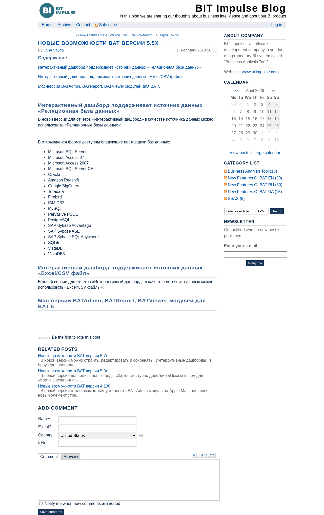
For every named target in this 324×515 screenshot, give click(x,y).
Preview (71, 456)
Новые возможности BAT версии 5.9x (73, 371)
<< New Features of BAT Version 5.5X (101, 35)
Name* (44, 419)
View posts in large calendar (255, 153)
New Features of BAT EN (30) (255, 178)
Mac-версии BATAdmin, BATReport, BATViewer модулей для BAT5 (99, 86)
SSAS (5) (236, 198)
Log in (276, 25)
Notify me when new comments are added (82, 503)
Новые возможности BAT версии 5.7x (73, 356)
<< (237, 90)
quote (210, 455)
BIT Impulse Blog (240, 8)
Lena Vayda (54, 50)
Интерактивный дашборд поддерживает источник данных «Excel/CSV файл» (110, 77)
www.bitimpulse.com (260, 72)
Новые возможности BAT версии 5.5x (98, 43)
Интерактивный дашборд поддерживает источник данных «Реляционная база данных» (119, 67)
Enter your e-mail (240, 246)
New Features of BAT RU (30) (255, 185)
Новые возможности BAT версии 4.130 (74, 386)
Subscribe (106, 25)
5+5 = (43, 442)
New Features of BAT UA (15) (255, 192)
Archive (64, 25)
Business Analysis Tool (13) (252, 171)
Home (47, 25)
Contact (83, 25)
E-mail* (44, 427)
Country (45, 435)
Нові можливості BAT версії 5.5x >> (154, 35)
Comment (49, 456)
